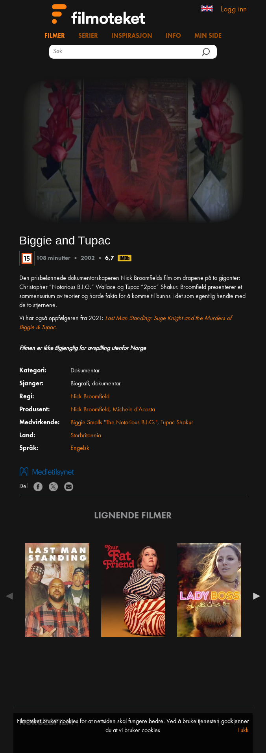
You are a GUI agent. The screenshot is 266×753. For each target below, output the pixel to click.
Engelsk (79, 448)
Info (173, 36)
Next (254, 596)
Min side (208, 36)
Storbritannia (85, 436)
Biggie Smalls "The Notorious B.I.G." (113, 423)
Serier (88, 36)
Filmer (54, 36)
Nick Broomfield (89, 397)
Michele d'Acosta (134, 410)
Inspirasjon (131, 36)
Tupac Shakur (177, 423)
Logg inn (234, 9)
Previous (11, 596)
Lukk (243, 730)
